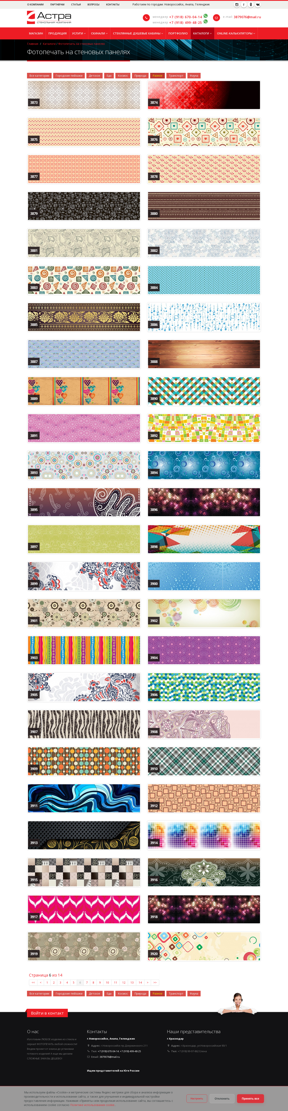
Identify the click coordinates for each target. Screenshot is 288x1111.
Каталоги (202, 33)
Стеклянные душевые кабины (138, 33)
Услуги (79, 33)
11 (115, 982)
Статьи (76, 4)
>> (155, 982)
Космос (123, 75)
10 (107, 982)
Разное (157, 75)
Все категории (39, 75)
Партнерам (57, 4)
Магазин (36, 33)
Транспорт (176, 75)
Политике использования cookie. (92, 1105)
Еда (109, 75)
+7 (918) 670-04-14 (185, 17)
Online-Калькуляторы (236, 33)
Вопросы (94, 4)
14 (140, 982)
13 (132, 982)
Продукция (57, 33)
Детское (94, 75)
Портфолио (178, 33)
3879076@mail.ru (247, 17)
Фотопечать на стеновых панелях (81, 44)
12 (123, 982)
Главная (32, 44)
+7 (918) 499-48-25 (185, 22)
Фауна (194, 75)
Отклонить (222, 1098)
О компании (35, 4)
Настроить (197, 1098)
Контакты (112, 4)
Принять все (250, 1098)
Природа (140, 75)
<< (33, 982)
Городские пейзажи (69, 75)
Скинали (99, 33)
